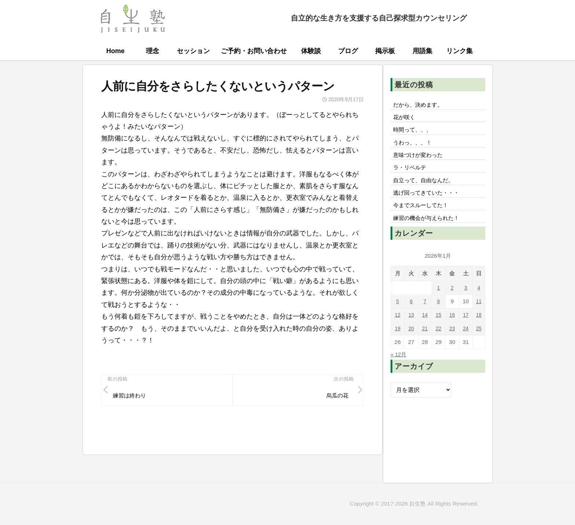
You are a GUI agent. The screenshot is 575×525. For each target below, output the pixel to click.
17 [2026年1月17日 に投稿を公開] (465, 324)
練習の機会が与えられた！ (428, 227)
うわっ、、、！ (414, 145)
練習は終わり (131, 396)
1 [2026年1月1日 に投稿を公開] (438, 297)
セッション (193, 51)
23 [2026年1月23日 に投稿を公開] (451, 337)
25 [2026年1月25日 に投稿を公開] (478, 337)
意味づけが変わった (419, 159)
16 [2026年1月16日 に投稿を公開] (451, 324)
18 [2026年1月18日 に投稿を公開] (478, 324)
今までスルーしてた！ (422, 213)
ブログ (348, 51)
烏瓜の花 (336, 396)
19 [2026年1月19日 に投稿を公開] (397, 337)
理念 (152, 51)
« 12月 (399, 363)
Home (115, 51)
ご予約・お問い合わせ (254, 51)
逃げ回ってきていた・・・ (428, 200)
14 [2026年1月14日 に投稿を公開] (424, 324)
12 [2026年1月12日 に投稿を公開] (397, 324)
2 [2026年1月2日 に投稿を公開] (451, 297)
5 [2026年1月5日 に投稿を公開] (397, 310)
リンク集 (459, 51)
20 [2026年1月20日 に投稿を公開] (411, 337)
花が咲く (405, 118)
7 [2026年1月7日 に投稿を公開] (424, 310)
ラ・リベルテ (411, 172)
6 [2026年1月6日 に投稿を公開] (411, 310)
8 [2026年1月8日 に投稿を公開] (438, 310)
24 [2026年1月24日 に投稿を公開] (465, 337)
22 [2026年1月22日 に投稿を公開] (438, 337)
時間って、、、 (414, 132)
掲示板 (385, 51)
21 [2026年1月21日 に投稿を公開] (424, 337)
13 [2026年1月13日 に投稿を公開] (411, 324)
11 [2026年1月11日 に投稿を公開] (478, 310)
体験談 (311, 51)
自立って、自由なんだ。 (425, 186)
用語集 (422, 51)
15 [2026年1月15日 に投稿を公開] (438, 324)
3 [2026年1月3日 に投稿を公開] (464, 297)
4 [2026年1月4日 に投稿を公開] (478, 297)
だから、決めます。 (419, 105)
